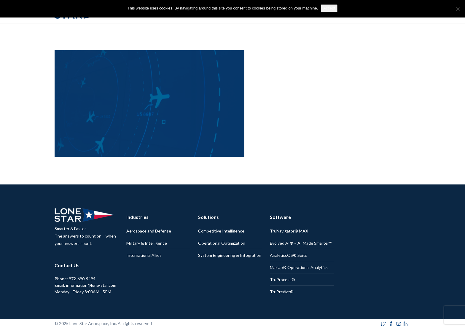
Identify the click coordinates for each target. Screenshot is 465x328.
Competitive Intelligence (221, 230)
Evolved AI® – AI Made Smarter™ (301, 243)
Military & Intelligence (146, 243)
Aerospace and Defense (148, 230)
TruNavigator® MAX (289, 230)
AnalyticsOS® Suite (288, 255)
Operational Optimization (221, 243)
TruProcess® (282, 279)
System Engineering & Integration (229, 255)
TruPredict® (282, 291)
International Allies (144, 255)
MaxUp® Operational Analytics (299, 267)
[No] (458, 9)
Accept (329, 8)
